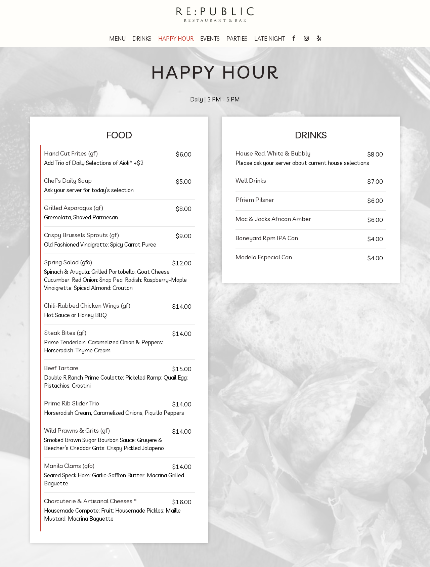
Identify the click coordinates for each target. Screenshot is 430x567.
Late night (269, 38)
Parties (237, 38)
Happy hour (176, 38)
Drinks (142, 38)
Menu (117, 38)
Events (210, 38)
